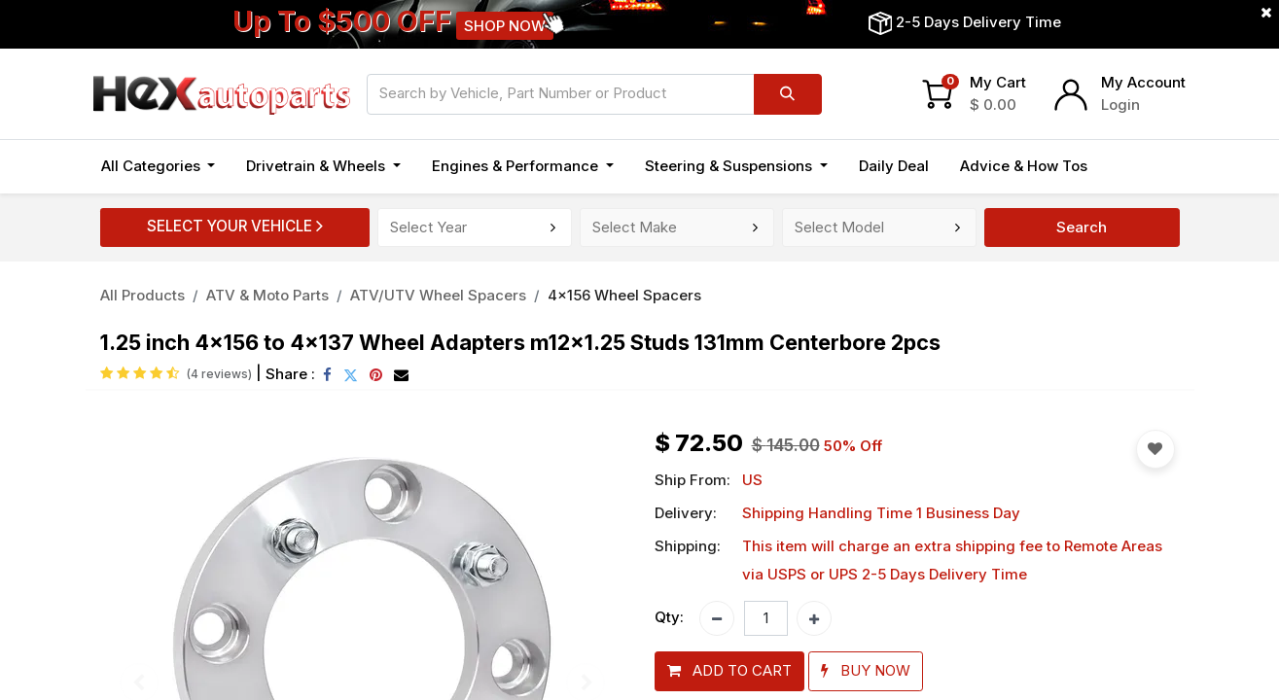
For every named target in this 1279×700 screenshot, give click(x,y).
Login (1120, 104)
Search (1081, 227)
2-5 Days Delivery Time (978, 22)
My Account (1143, 82)
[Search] (788, 94)
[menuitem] (893, 166)
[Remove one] (716, 618)
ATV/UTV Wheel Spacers (438, 295)
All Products (142, 295)
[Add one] (814, 618)
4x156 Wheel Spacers (624, 295)
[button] (729, 671)
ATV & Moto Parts (267, 295)
